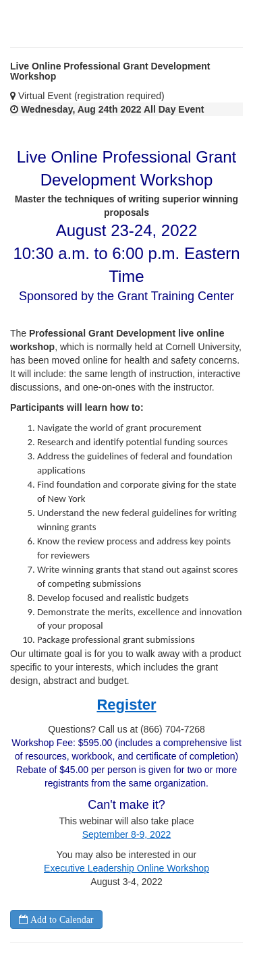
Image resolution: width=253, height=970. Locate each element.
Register (126, 704)
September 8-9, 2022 (126, 834)
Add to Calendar (61, 919)
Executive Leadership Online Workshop (126, 868)
